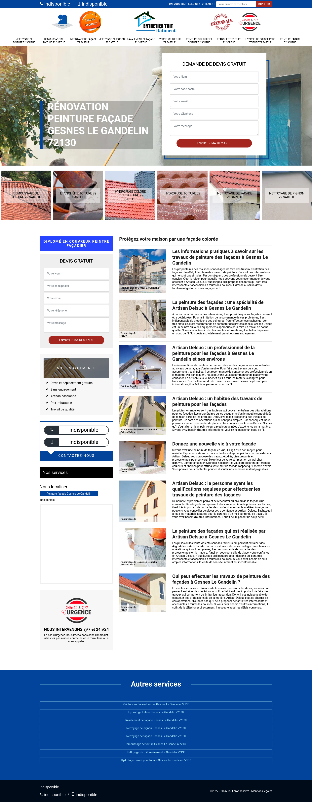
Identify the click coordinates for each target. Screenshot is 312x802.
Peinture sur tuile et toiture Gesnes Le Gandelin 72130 (156, 704)
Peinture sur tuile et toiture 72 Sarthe (199, 41)
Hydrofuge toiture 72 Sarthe (169, 41)
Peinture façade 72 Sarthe (290, 41)
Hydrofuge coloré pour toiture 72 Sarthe (260, 41)
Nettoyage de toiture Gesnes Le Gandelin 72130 (156, 752)
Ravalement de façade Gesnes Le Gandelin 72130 (156, 720)
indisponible (55, 4)
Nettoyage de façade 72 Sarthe (83, 41)
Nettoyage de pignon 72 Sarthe (111, 41)
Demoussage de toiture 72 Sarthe (54, 41)
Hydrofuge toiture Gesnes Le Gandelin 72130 (156, 712)
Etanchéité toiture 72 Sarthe (229, 41)
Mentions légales (261, 791)
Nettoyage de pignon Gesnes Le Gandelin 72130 (156, 728)
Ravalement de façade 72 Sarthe (141, 41)
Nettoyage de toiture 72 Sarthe (24, 41)
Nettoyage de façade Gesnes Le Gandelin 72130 (156, 736)
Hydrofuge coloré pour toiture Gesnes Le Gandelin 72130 (156, 760)
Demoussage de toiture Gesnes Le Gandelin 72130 (156, 744)
